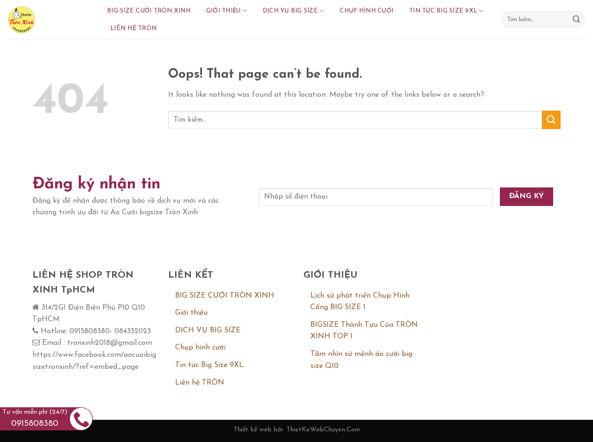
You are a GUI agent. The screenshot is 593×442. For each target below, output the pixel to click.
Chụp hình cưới (366, 11)
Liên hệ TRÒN (133, 28)
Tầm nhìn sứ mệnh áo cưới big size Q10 (361, 360)
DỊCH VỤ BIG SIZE (293, 10)
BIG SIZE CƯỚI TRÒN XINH (148, 11)
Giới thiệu (226, 10)
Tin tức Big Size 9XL (446, 10)
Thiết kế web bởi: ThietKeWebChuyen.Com (296, 429)
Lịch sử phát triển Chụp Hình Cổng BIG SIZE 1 (360, 301)
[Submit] (576, 19)
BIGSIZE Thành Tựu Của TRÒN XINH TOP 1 (364, 331)
